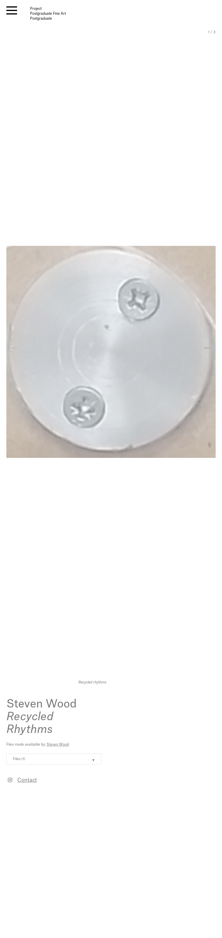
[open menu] (11, 10)
